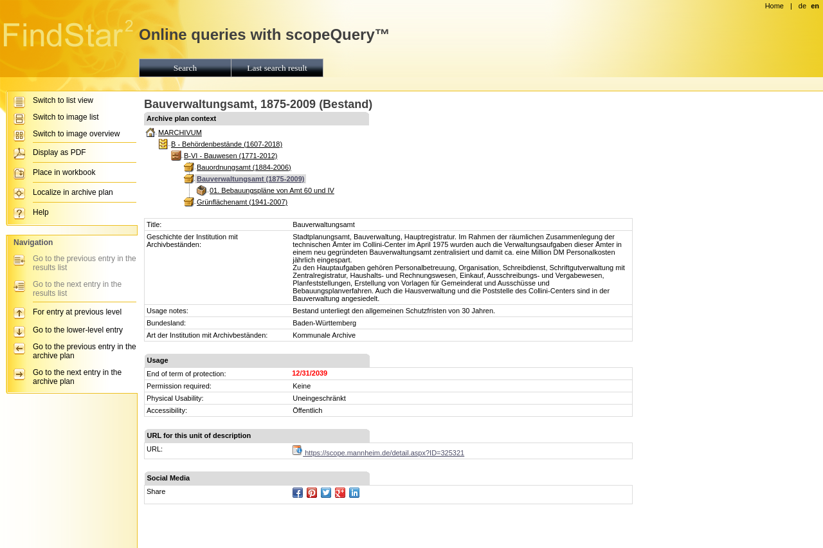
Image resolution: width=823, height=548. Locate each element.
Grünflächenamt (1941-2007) (242, 202)
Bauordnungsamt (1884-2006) (244, 167)
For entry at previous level (77, 311)
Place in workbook (64, 172)
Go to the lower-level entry (78, 329)
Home (774, 6)
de (802, 6)
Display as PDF (59, 152)
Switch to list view (63, 100)
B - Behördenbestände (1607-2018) (226, 144)
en (815, 6)
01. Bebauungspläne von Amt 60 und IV (272, 190)
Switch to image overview (76, 133)
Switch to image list (66, 117)
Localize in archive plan (73, 192)
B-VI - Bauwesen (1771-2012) (231, 156)
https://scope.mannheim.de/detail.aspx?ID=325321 (378, 453)
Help (41, 212)
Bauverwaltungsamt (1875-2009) (251, 179)
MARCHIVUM (180, 132)
